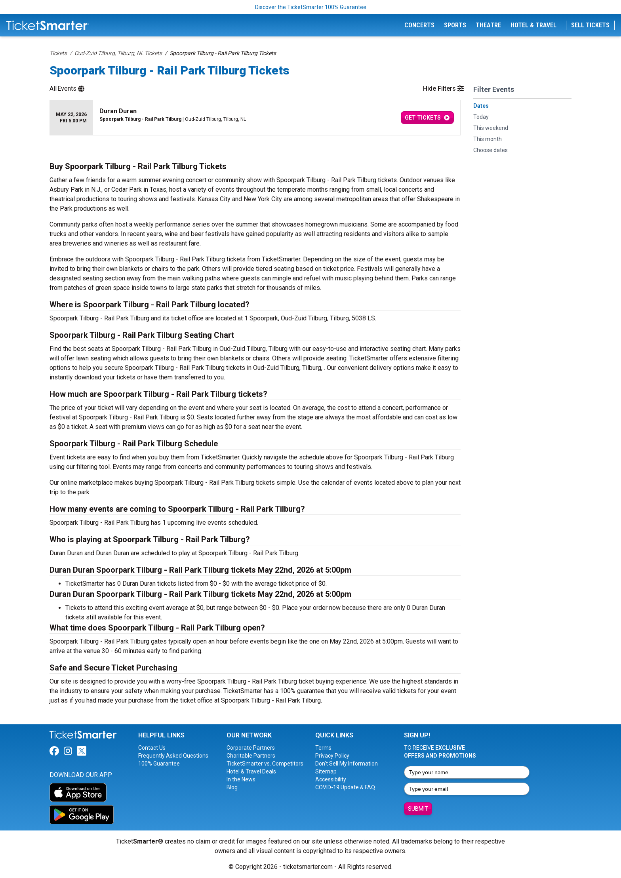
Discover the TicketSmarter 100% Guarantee (310, 7)
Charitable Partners (251, 755)
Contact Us (152, 748)
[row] (255, 117)
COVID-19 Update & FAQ (345, 787)
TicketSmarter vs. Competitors (265, 763)
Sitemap (326, 771)
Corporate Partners (251, 748)
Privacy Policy (332, 755)
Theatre (488, 25)
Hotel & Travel (533, 25)
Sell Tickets (590, 25)
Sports (455, 25)
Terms (323, 748)
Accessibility (330, 779)
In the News (241, 779)
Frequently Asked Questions (173, 755)
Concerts (419, 25)
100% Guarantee (159, 763)
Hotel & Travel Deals (251, 771)
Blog (232, 787)
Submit (418, 809)
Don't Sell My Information (346, 763)
